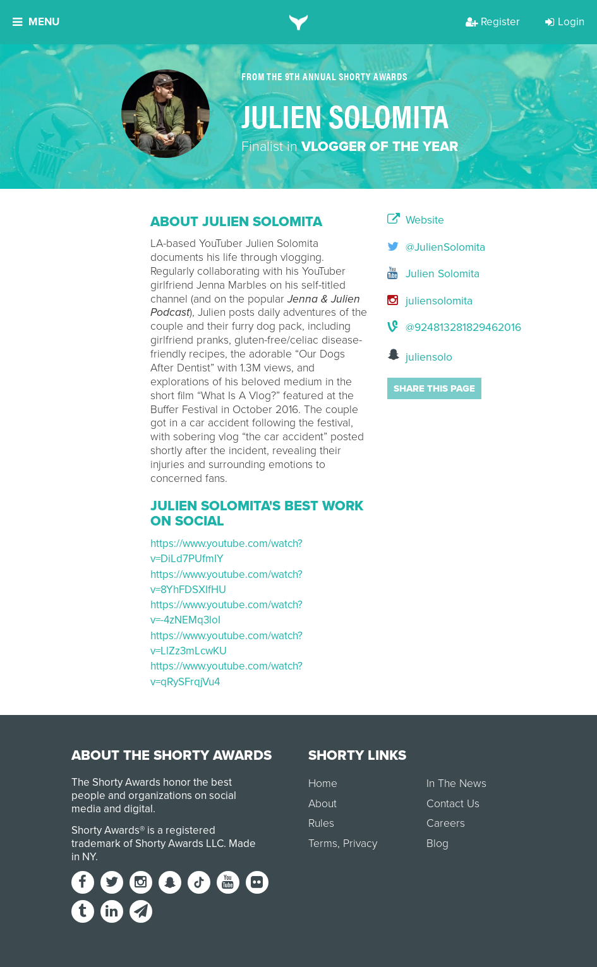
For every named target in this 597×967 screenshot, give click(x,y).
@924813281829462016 (417, 327)
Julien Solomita (417, 273)
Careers (445, 823)
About (322, 803)
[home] (298, 22)
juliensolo (417, 356)
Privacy (360, 843)
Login (564, 21)
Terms (322, 843)
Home (322, 783)
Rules (321, 823)
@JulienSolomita (417, 247)
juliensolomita (417, 301)
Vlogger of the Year (379, 146)
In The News (456, 783)
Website (415, 220)
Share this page (434, 388)
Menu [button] (36, 21)
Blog (437, 843)
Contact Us (452, 803)
